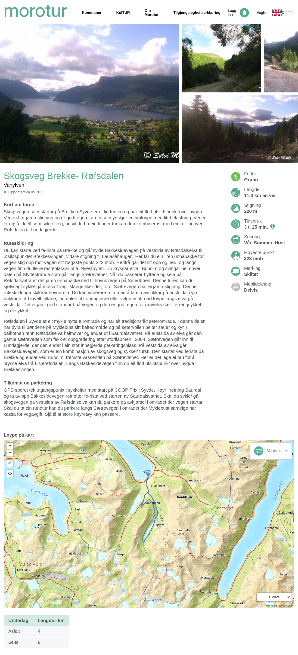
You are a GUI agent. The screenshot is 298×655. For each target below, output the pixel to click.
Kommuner (91, 13)
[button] (148, 473)
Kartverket (287, 606)
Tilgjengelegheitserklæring (197, 13)
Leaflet (271, 606)
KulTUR (123, 13)
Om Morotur (151, 13)
